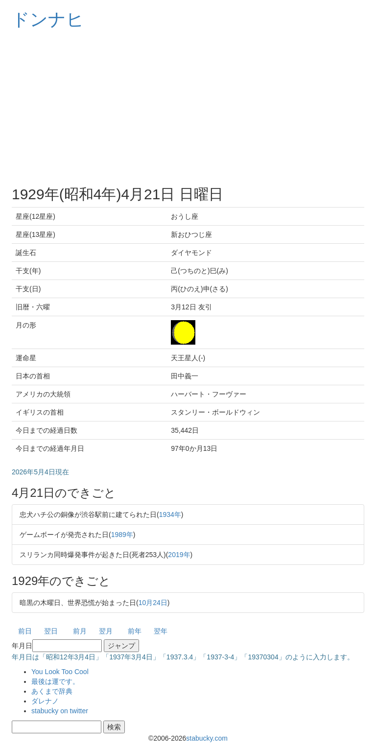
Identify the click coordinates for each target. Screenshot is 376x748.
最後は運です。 (55, 681)
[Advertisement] (188, 107)
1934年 (170, 514)
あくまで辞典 (51, 691)
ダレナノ (45, 701)
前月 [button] (80, 631)
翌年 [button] (160, 631)
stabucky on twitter (59, 711)
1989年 (122, 534)
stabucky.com (207, 738)
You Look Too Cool (60, 672)
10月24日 (153, 603)
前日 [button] (25, 631)
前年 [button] (134, 631)
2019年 (179, 555)
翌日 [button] (51, 631)
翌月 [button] (106, 631)
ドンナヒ (48, 19)
